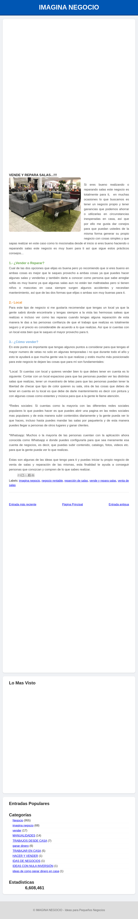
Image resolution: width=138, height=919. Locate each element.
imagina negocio (29, 480)
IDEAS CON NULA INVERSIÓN (33, 866)
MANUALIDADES (24, 835)
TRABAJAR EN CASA (27, 850)
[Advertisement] (69, 764)
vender (17, 830)
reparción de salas (76, 480)
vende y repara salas (102, 480)
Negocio (18, 820)
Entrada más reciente (22, 504)
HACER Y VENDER (25, 855)
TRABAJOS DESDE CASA (30, 840)
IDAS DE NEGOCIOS (26, 860)
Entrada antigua (119, 504)
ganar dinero (21, 845)
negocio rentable (52, 480)
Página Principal (72, 504)
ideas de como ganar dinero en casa (36, 871)
